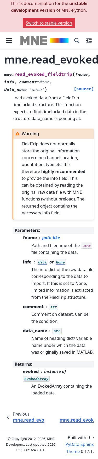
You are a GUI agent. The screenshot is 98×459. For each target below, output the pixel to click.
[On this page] (89, 40)
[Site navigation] (9, 40)
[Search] (77, 40)
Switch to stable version (49, 23)
